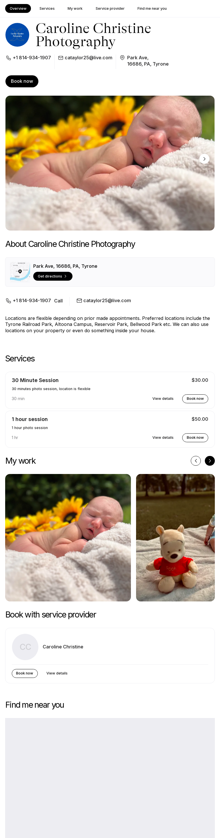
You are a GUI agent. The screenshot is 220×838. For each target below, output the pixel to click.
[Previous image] (196, 461)
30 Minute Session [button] (35, 380)
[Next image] (204, 159)
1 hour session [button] (30, 419)
